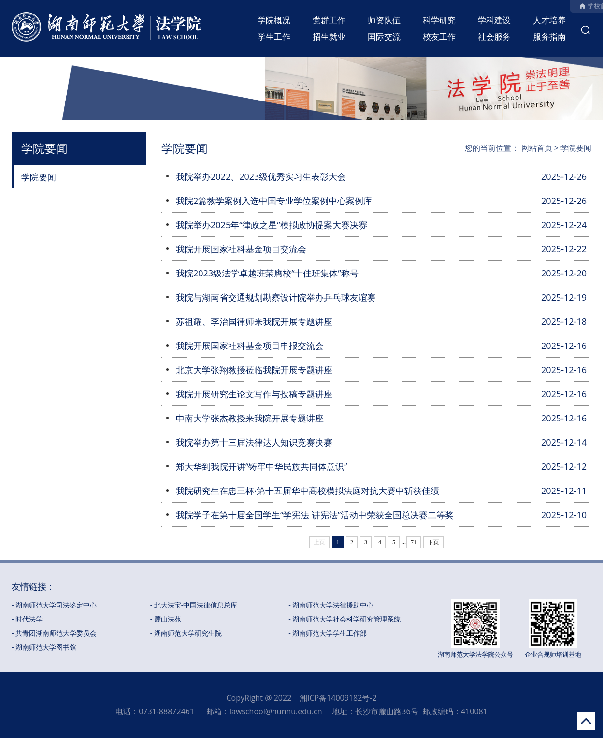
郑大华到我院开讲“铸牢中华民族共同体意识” (261, 466)
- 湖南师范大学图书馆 (44, 646)
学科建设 (494, 20)
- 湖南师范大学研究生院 (186, 632)
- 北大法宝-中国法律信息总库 (194, 604)
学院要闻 (38, 177)
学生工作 (274, 36)
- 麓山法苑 (165, 618)
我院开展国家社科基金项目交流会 (241, 249)
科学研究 (439, 20)
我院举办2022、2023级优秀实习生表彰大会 (261, 176)
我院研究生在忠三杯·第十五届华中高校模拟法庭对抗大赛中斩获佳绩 (307, 490)
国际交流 (384, 36)
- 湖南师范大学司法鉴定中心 (54, 604)
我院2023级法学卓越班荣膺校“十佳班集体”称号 (267, 273)
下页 (433, 542)
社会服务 (494, 36)
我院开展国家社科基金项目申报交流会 (250, 345)
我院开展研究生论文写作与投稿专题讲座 (254, 394)
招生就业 (329, 36)
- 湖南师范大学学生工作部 (327, 632)
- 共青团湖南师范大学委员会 (54, 632)
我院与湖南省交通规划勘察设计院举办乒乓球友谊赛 (276, 297)
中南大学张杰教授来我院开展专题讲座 (250, 418)
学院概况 (274, 20)
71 (413, 542)
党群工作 (329, 20)
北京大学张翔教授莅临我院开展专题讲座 (254, 370)
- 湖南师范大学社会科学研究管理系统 (344, 618)
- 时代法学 (27, 618)
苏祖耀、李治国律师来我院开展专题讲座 (254, 321)
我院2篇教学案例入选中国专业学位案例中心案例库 (274, 200)
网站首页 (536, 148)
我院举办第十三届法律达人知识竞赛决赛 (254, 442)
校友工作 (439, 36)
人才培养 (549, 20)
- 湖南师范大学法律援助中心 (330, 604)
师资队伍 (384, 20)
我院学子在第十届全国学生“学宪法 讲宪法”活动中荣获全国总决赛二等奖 (315, 515)
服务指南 (549, 36)
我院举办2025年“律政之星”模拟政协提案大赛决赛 (271, 225)
